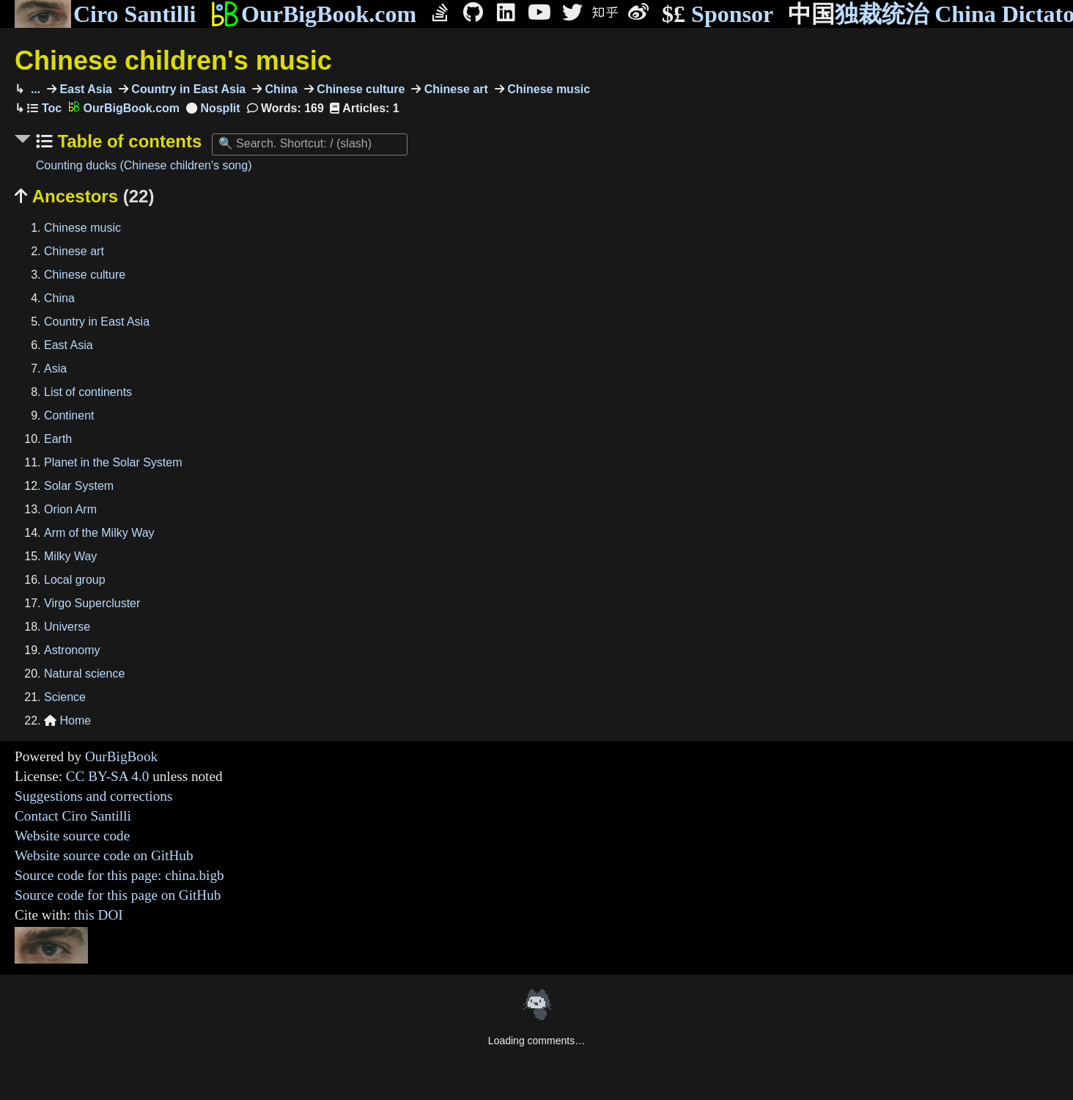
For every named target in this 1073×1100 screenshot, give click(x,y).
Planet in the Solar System (113, 462)
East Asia (84, 89)
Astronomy (72, 650)
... (33, 89)
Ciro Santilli (105, 14)
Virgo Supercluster (92, 603)
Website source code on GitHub (104, 855)
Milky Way (70, 556)
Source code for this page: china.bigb (119, 875)
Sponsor (717, 14)
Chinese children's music (173, 60)
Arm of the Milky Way (99, 533)
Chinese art (454, 89)
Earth (58, 439)
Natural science (84, 673)
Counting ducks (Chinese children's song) (144, 165)
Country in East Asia (187, 89)
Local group (75, 579)
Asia (55, 368)
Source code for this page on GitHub (118, 895)
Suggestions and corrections (93, 796)
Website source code (72, 835)
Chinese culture (359, 89)
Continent (69, 415)
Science (65, 697)
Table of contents (127, 141)
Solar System (79, 486)
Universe (67, 626)
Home (67, 720)
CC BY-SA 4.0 (108, 776)
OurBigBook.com (313, 14)
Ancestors (84, 196)
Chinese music (547, 89)
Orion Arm (70, 509)
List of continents (88, 392)
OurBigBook (121, 756)
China (280, 89)
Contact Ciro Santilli (73, 816)
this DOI (98, 915)
